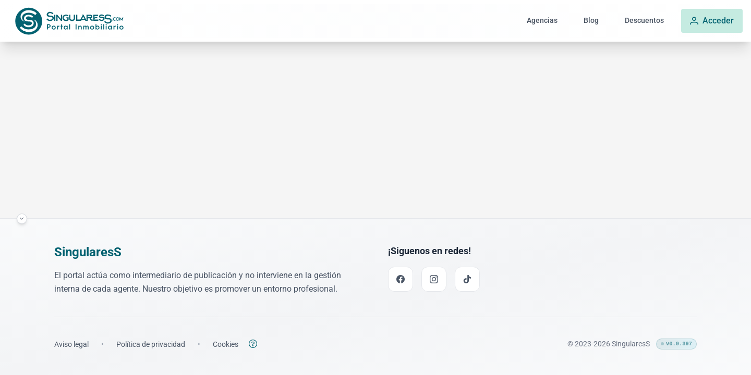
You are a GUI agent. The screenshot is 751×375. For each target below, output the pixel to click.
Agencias (542, 20)
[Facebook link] (400, 279)
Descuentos (644, 20)
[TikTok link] (467, 279)
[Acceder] (712, 21)
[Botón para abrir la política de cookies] (252, 343)
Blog (591, 20)
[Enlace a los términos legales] (71, 344)
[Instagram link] (433, 279)
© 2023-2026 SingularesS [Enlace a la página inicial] (608, 344)
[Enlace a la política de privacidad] (150, 344)
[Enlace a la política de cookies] (225, 344)
